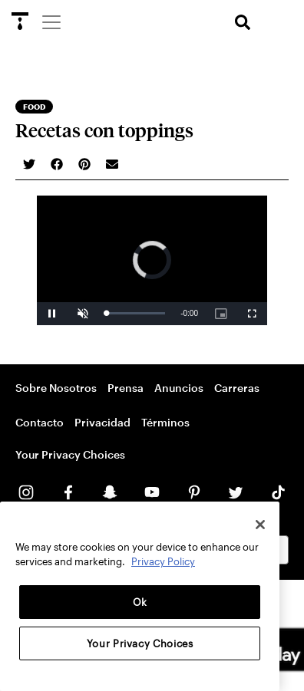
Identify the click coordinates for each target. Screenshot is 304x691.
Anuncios (178, 387)
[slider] (135, 313)
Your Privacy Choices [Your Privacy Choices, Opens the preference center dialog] (140, 643)
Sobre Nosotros (56, 387)
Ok (140, 602)
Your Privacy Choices (70, 455)
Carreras (236, 387)
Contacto (39, 422)
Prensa (125, 387)
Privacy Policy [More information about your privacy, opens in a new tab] (163, 561)
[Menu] (50, 21)
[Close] (260, 524)
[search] (242, 23)
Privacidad (102, 422)
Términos (165, 422)
